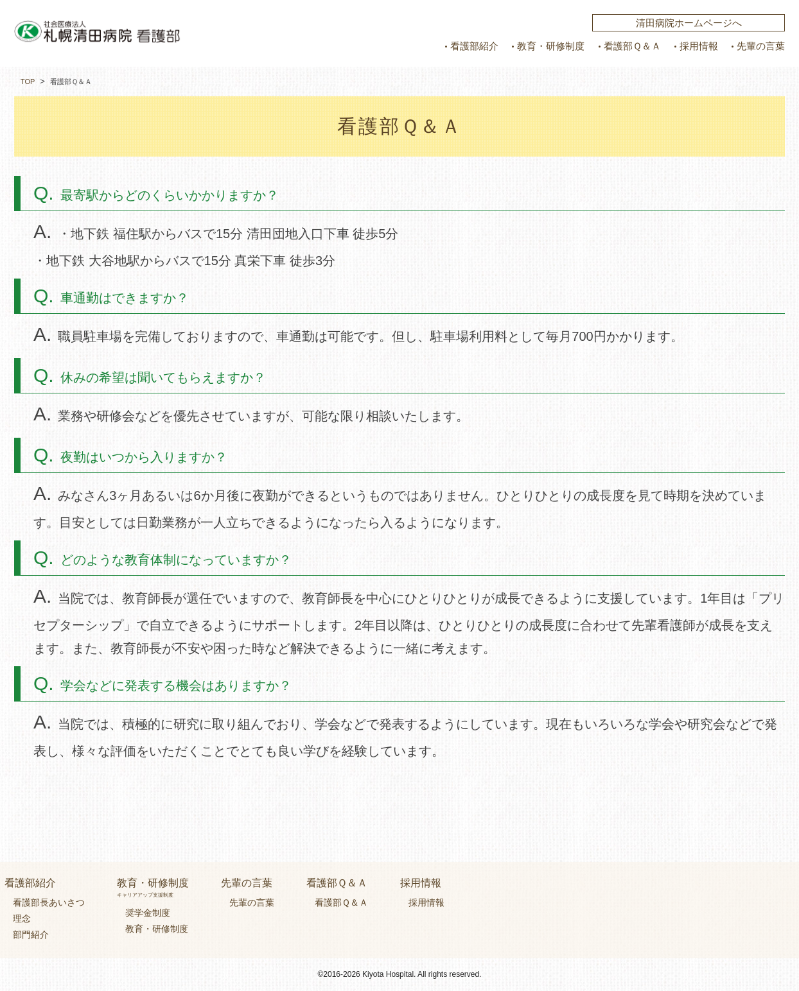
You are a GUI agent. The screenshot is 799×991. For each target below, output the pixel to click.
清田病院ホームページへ (689, 22)
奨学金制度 (147, 912)
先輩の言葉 (761, 46)
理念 (22, 918)
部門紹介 (31, 934)
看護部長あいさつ (49, 902)
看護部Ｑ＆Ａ (632, 46)
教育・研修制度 (550, 46)
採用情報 (699, 46)
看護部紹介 (474, 46)
